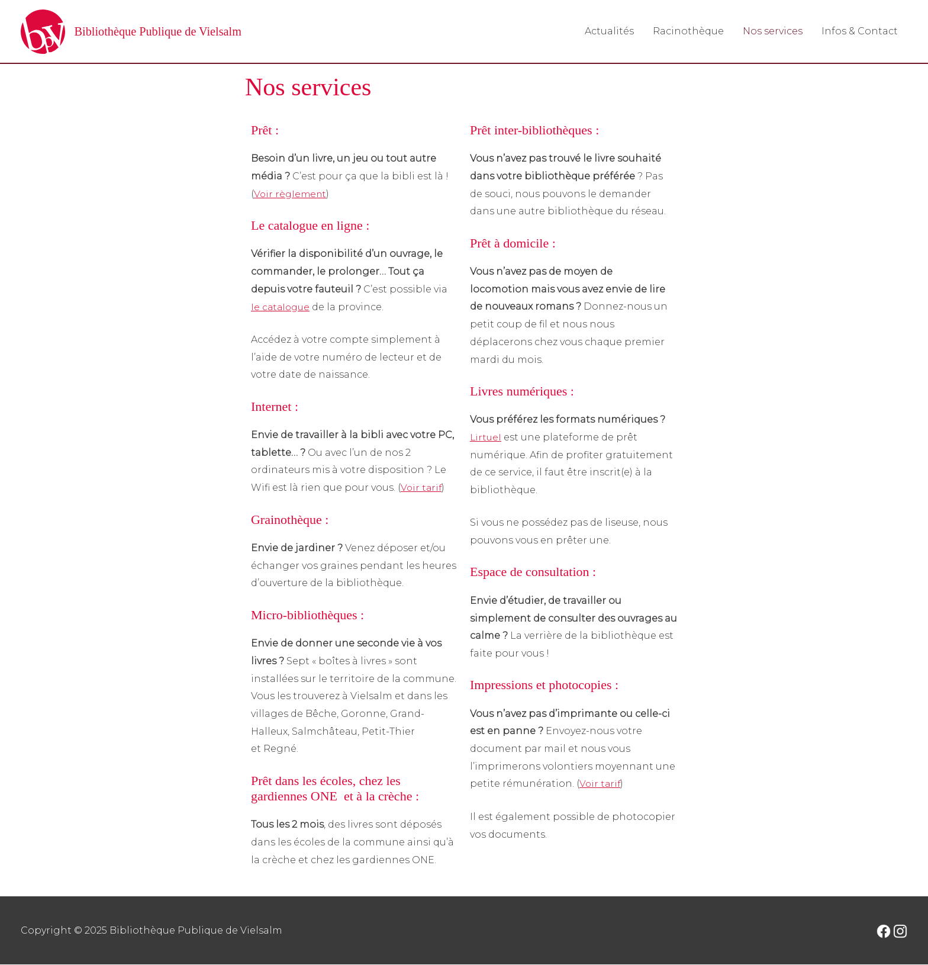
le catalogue (281, 307)
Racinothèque (688, 31)
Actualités (609, 31)
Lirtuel (486, 437)
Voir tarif (422, 488)
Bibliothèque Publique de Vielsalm (174, 31)
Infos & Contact (859, 31)
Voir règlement (291, 194)
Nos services (773, 31)
